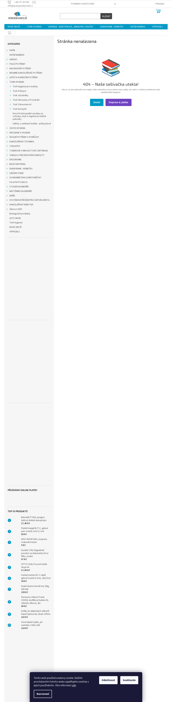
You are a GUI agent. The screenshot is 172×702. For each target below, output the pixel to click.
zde (74, 685)
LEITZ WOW (15, 218)
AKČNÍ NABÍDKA (17, 55)
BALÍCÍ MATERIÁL (16, 164)
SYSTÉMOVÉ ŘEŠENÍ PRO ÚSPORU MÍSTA (28, 200)
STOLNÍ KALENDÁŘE (17, 187)
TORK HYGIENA (15, 82)
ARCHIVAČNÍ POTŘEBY (18, 69)
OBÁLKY (11, 60)
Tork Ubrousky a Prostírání (24, 100)
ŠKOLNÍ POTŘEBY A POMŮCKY (22, 137)
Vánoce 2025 (14, 210)
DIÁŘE (10, 196)
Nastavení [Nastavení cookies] (43, 694)
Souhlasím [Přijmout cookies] (129, 680)
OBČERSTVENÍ (14, 174)
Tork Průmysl (17, 91)
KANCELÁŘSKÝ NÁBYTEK (19, 205)
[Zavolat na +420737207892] (20, 2)
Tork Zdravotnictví (20, 105)
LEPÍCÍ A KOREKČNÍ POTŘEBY (22, 78)
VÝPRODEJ (14, 231)
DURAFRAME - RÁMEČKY (19, 169)
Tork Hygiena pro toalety (23, 87)
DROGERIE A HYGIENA (18, 133)
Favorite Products (18, 182)
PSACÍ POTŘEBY (15, 64)
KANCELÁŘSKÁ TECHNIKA (20, 142)
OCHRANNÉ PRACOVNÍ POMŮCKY (23, 178)
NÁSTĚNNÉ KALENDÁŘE (19, 192)
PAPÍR (10, 51)
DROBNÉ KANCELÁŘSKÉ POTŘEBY (24, 73)
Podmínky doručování (82, 3)
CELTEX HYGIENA (15, 129)
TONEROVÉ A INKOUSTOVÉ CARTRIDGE (27, 151)
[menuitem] (13, 26)
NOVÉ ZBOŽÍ (15, 227)
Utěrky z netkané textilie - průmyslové (32, 123)
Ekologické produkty (20, 213)
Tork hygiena (16, 222)
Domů (96, 102)
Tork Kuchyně (18, 109)
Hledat (106, 16)
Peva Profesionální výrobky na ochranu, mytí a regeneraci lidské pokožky (29, 116)
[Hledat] (86, 16)
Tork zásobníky (18, 96)
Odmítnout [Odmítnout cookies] (108, 680)
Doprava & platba (118, 102)
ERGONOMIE (14, 160)
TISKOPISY (13, 146)
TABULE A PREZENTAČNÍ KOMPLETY (25, 156)
